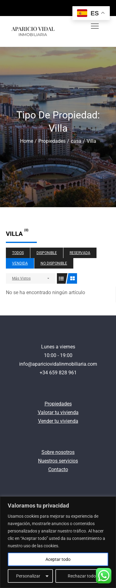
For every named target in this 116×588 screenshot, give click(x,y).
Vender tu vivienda (58, 421)
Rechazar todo (82, 576)
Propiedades (58, 404)
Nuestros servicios (58, 461)
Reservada (80, 253)
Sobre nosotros (58, 452)
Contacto (58, 469)
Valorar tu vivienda (58, 412)
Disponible (47, 253)
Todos (18, 253)
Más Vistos (21, 278)
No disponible (54, 263)
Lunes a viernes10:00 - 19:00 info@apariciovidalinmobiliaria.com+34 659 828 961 (58, 360)
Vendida (20, 263)
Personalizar (28, 576)
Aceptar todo (58, 559)
